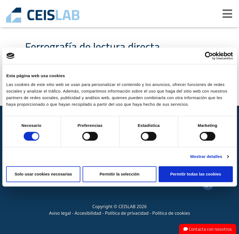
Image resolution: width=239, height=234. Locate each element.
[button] (228, 13)
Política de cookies (171, 213)
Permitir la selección (120, 174)
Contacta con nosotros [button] (207, 229)
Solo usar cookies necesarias (43, 174)
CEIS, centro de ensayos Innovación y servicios (60, 15)
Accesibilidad (88, 213)
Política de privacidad (127, 213)
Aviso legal (60, 213)
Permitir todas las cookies (195, 174)
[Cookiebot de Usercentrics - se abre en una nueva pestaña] (209, 56)
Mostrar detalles (206, 156)
